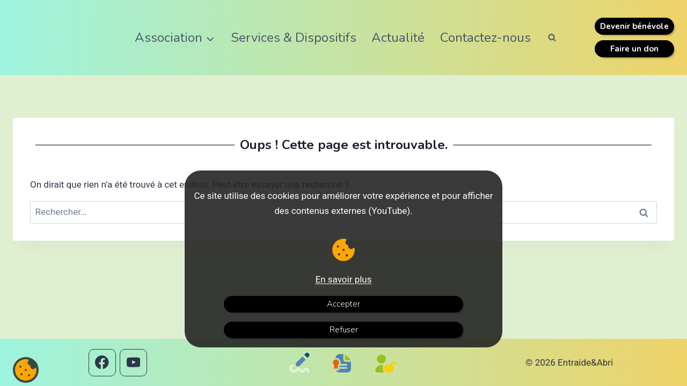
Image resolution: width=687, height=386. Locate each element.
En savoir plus (344, 279)
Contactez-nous (485, 37)
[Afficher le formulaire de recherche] (552, 37)
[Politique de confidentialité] (388, 377)
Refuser (344, 329)
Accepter (343, 304)
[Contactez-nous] (301, 377)
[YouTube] (133, 362)
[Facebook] (102, 362)
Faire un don (634, 48)
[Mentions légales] (344, 373)
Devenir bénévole (634, 26)
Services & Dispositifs (293, 37)
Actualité (398, 37)
